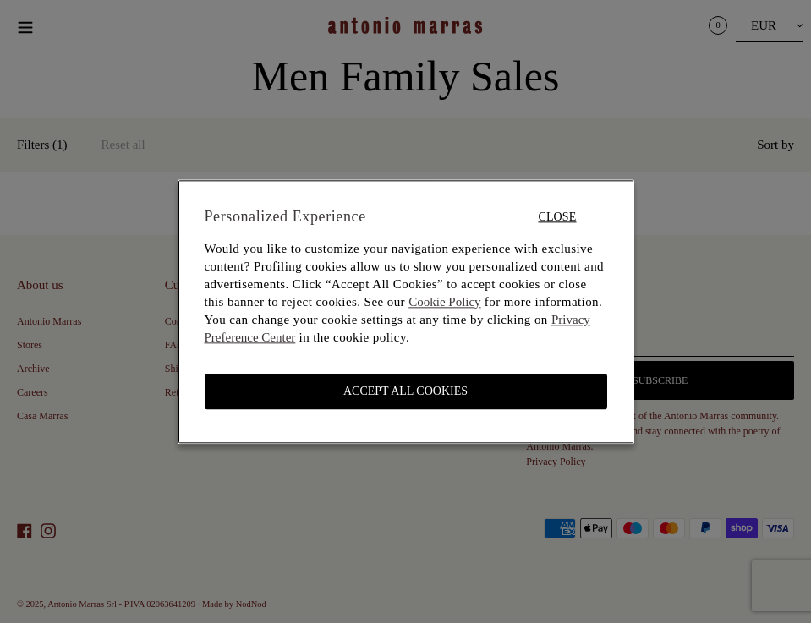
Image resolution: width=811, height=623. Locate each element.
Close (557, 216)
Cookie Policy (444, 302)
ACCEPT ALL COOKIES (405, 391)
